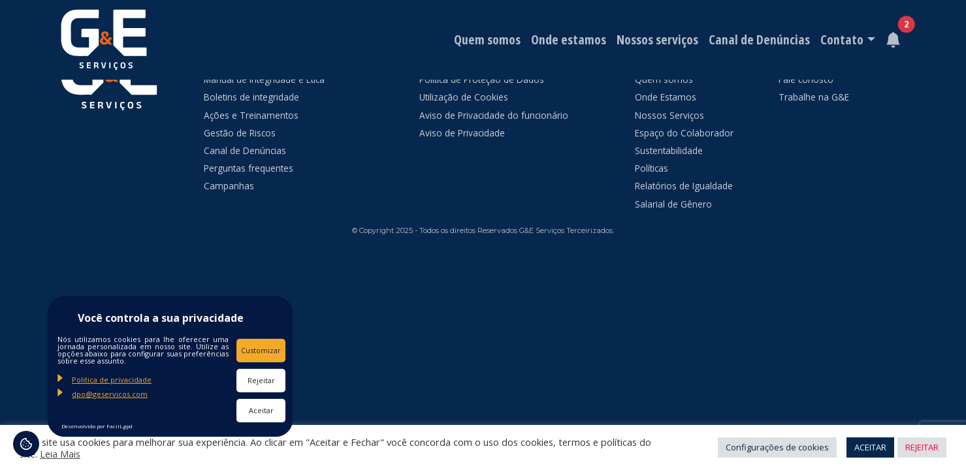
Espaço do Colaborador (684, 133)
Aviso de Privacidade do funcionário (493, 115)
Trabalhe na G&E (814, 97)
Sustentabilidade (669, 150)
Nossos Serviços (669, 115)
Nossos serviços (657, 39)
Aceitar (261, 410)
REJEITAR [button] (922, 447)
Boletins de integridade (251, 97)
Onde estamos (568, 39)
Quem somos (487, 39)
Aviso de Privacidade (462, 133)
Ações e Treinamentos (251, 115)
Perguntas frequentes (248, 168)
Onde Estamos (665, 97)
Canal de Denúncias (759, 39)
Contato (841, 39)
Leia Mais (60, 453)
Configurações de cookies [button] (777, 447)
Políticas (651, 168)
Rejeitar (261, 380)
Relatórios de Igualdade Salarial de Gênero (684, 195)
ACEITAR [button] (870, 447)
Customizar (261, 350)
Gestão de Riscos (240, 133)
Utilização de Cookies (463, 97)
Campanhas (229, 186)
